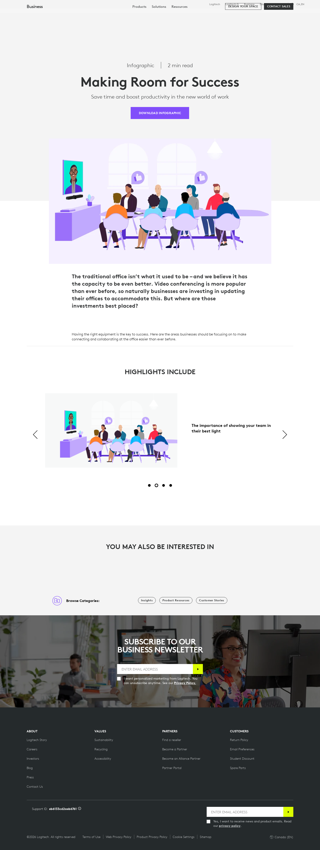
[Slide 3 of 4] (163, 485)
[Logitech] (37, 13)
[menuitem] (139, 27)
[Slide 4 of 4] (170, 485)
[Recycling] (101, 749)
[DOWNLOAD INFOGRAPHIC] (160, 113)
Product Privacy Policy (152, 837)
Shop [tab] (70, 14)
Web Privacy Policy (118, 837)
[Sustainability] (103, 740)
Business (249, 4)
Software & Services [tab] (102, 14)
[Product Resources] (175, 600)
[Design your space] (243, 27)
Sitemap (205, 837)
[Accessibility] (102, 759)
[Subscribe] (198, 669)
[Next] (284, 434)
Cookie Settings (183, 837)
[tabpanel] (160, 434)
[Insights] (147, 600)
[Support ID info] (79, 809)
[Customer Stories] (211, 600)
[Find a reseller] (171, 740)
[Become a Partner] (174, 749)
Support (280, 4)
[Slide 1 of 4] (149, 485)
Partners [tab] (166, 14)
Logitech (214, 4)
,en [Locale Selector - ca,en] (300, 4)
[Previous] (35, 434)
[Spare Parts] (238, 768)
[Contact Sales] (278, 27)
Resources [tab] (139, 14)
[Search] (262, 14)
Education (266, 4)
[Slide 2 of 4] (156, 485)
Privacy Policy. (185, 683)
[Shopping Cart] (300, 14)
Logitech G (232, 4)
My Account (286, 14)
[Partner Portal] (172, 768)
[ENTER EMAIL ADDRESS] (155, 669)
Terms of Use (91, 837)
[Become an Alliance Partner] (181, 759)
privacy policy (229, 826)
